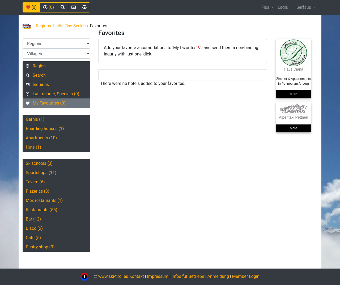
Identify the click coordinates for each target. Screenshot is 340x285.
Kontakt (137, 276)
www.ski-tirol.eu (113, 276)
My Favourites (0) (45, 103)
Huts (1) (33, 147)
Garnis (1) (35, 119)
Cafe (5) (33, 237)
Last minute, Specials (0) (52, 93)
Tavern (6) (35, 181)
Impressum (158, 276)
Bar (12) (33, 219)
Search (36, 75)
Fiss (265, 7)
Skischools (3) (39, 163)
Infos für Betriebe (188, 276)
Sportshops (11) (41, 172)
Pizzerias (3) (37, 191)
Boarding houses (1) (45, 128)
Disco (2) (34, 228)
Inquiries (37, 84)
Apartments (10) (41, 137)
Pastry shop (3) (40, 246)
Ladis (283, 7)
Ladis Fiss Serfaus (70, 25)
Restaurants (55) (41, 209)
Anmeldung (218, 276)
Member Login (246, 276)
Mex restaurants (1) (44, 200)
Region (36, 65)
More (293, 94)
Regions (43, 25)
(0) (31, 7)
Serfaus (304, 7)
